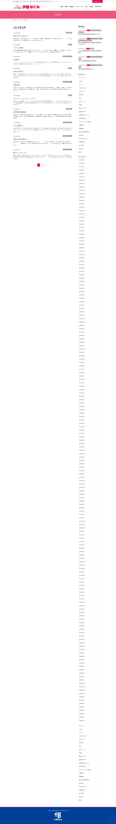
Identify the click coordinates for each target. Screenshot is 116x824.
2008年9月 (81, 693)
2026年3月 (81, 166)
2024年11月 (82, 193)
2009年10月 (82, 649)
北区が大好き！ (19, 71)
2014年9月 (81, 457)
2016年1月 (81, 420)
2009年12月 (82, 643)
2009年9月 (81, 653)
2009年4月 (81, 670)
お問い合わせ (97, 1)
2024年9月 (81, 200)
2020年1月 (81, 345)
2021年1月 (81, 312)
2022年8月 (81, 261)
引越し (80, 105)
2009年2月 (81, 676)
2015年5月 (81, 440)
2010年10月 (82, 609)
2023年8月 (81, 224)
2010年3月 (81, 632)
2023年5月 (81, 234)
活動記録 (92, 30)
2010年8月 (81, 616)
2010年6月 (81, 622)
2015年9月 (81, 430)
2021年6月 (81, 295)
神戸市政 (69, 32)
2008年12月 (82, 683)
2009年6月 (81, 663)
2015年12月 (82, 423)
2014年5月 (81, 467)
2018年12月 (82, 356)
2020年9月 (81, 325)
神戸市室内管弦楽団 (83, 40)
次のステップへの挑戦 (84, 121)
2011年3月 (81, 592)
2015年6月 (81, 437)
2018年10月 (82, 359)
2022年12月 (82, 248)
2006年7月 (81, 717)
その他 (80, 81)
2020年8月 (81, 329)
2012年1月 (81, 558)
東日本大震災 (82, 118)
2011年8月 (81, 575)
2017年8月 (81, 386)
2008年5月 (81, 707)
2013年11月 (82, 484)
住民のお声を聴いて (20, 139)
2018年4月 (81, 369)
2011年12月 (82, 561)
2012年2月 (81, 555)
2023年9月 (81, 220)
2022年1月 (81, 285)
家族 (80, 98)
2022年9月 (81, 258)
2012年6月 (81, 541)
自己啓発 (81, 145)
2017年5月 (81, 393)
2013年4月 (81, 508)
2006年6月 (81, 720)
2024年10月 (82, 197)
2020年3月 (81, 342)
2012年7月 (81, 538)
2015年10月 (82, 426)
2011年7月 (81, 578)
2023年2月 (81, 244)
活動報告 (81, 125)
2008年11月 (82, 686)
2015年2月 (81, 447)
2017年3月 (81, 399)
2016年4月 (81, 413)
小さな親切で (18, 125)
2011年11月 (82, 565)
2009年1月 (81, 680)
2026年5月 (81, 160)
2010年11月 (82, 605)
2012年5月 (81, 545)
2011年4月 (81, 589)
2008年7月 (81, 700)
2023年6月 (81, 231)
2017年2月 (81, 403)
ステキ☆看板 (18, 48)
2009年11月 (82, 646)
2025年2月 (81, 187)
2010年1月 (81, 639)
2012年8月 (81, 535)
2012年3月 (81, 551)
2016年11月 (82, 406)
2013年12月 (82, 480)
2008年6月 (81, 703)
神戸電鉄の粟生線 (19, 112)
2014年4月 (81, 470)
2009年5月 (81, 666)
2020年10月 (82, 322)
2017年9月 (81, 383)
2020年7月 (81, 332)
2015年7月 (81, 433)
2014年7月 (81, 464)
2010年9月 (81, 612)
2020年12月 (82, 315)
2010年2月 (81, 636)
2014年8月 (81, 460)
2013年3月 (81, 511)
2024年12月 (82, 190)
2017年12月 (82, 379)
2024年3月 (81, 204)
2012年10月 (82, 528)
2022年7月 (81, 264)
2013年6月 (81, 501)
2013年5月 (81, 504)
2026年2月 (81, 170)
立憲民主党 (82, 142)
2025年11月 (82, 180)
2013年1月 (81, 518)
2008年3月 (81, 714)
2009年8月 (81, 656)
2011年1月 (81, 599)
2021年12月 (82, 288)
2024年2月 (81, 207)
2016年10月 (82, 410)
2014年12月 (82, 453)
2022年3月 (81, 278)
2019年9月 (81, 352)
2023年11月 (82, 214)
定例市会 (92, 56)
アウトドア (82, 78)
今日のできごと (67, 56)
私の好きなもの (83, 138)
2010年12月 (82, 602)
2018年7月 (81, 362)
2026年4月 (81, 163)
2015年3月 (81, 443)
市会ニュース (82, 101)
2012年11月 (82, 524)
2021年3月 (81, 305)
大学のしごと (82, 91)
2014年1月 (81, 477)
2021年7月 (81, 291)
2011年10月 (82, 568)
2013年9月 (81, 491)
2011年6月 (81, 582)
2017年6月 (81, 389)
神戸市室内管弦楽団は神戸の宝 (87, 61)
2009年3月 (81, 673)
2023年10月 (82, 217)
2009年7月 (81, 659)
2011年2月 (81, 595)
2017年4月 (81, 396)
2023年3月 (81, 241)
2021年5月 (81, 298)
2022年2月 (81, 281)
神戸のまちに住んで (20, 36)
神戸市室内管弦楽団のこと (86, 69)
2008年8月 (81, 697)
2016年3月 (81, 416)
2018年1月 (81, 376)
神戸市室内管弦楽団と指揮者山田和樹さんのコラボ (90, 43)
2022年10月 (82, 254)
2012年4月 (81, 548)
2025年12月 (82, 177)
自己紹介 (81, 148)
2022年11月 (82, 251)
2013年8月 (81, 494)
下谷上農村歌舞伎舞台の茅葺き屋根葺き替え (90, 51)
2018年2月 (81, 372)
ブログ (88, 30)
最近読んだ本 (82, 111)
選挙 (70, 44)
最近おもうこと (98, 56)
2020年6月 (81, 335)
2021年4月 (81, 302)
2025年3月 (81, 183)
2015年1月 (81, 450)
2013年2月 (81, 514)
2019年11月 (82, 349)
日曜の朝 (16, 85)
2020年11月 (82, 318)
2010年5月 (81, 626)
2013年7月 (81, 497)
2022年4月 (81, 274)
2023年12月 (82, 210)
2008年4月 (81, 710)
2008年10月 (82, 690)
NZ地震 (16, 59)
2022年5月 (81, 271)
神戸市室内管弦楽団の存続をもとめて (89, 34)
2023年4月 (81, 237)
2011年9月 (81, 572)
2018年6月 (81, 366)
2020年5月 (81, 339)
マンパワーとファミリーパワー (24, 98)
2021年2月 (81, 308)
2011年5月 (81, 585)
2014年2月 (81, 474)
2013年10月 (82, 487)
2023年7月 (81, 227)
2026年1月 (81, 173)
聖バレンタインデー (20, 153)
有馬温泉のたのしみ (84, 115)
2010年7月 (81, 619)
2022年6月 (81, 268)
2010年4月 (81, 629)
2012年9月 (81, 531)
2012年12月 (82, 521)
